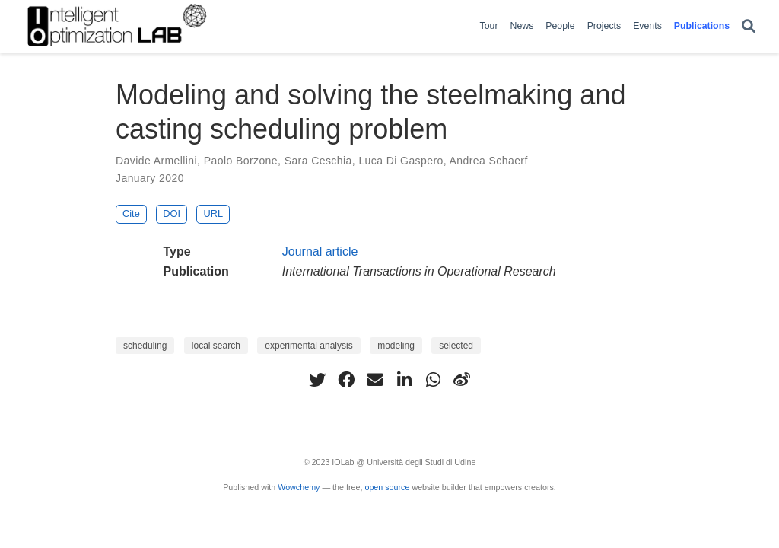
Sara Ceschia (318, 161)
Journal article (320, 251)
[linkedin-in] (404, 379)
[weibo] (461, 379)
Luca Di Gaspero (400, 161)
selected (456, 345)
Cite (131, 213)
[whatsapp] (432, 379)
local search (216, 345)
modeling (396, 345)
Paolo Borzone (241, 161)
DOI (171, 213)
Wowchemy (299, 487)
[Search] (748, 27)
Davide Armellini (156, 161)
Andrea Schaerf (489, 161)
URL (213, 213)
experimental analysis (308, 345)
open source (386, 487)
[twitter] (317, 379)
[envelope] (375, 379)
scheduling (145, 345)
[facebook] (346, 379)
